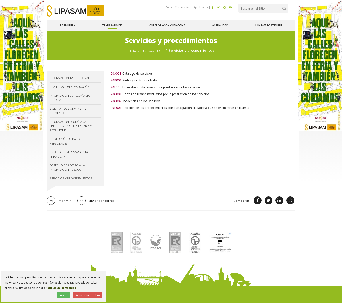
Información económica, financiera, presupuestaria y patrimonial (71, 126)
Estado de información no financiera (70, 154)
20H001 (116, 108)
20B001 (116, 80)
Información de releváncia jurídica (70, 98)
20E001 (116, 87)
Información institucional (70, 78)
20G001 (116, 94)
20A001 (116, 73)
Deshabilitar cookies (87, 295)
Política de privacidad (61, 288)
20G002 (116, 101)
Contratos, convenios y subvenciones (68, 111)
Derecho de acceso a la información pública (67, 167)
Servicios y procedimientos (71, 178)
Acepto (63, 295)
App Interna (200, 7)
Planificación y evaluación (70, 87)
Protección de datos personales (66, 141)
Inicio (132, 50)
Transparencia (152, 50)
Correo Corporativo (177, 7)
